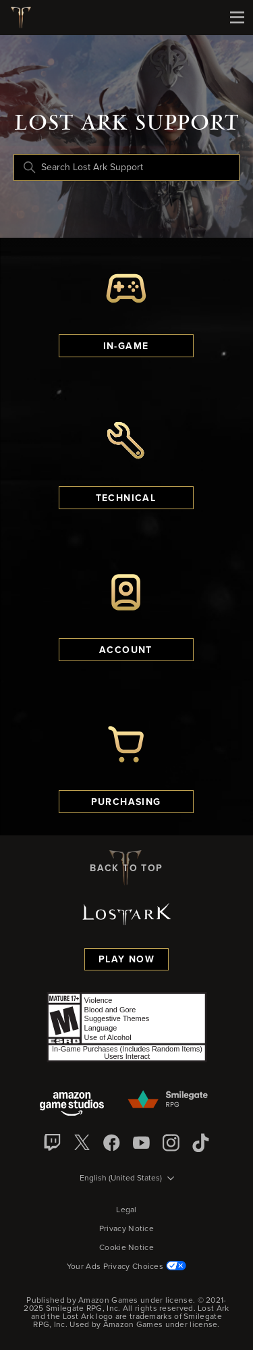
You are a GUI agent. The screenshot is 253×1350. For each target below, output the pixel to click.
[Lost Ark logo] (26, 17)
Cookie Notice (126, 1248)
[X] (82, 1142)
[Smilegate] (169, 1100)
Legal (126, 1210)
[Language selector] (126, 1179)
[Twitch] (52, 1142)
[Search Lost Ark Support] (126, 167)
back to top (126, 867)
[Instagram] (171, 1142)
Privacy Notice (126, 1229)
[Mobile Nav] (237, 17)
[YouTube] (141, 1142)
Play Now (126, 959)
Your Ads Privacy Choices (126, 1267)
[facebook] (112, 1142)
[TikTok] (201, 1142)
